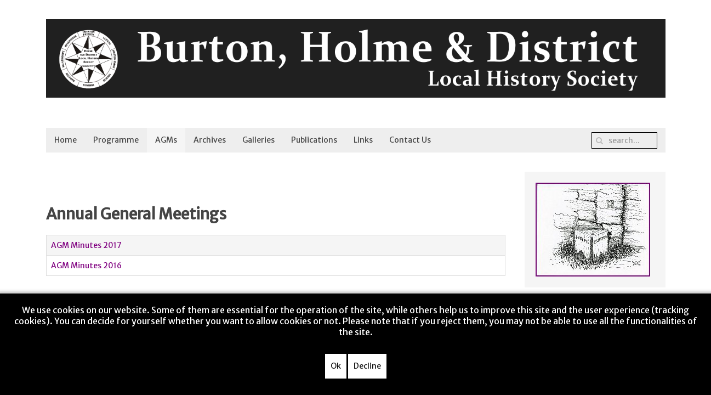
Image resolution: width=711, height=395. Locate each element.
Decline (367, 366)
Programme (116, 140)
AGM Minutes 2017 (86, 245)
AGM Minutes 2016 (86, 265)
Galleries (258, 140)
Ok (336, 366)
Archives (210, 140)
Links (363, 140)
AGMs (166, 140)
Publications (314, 140)
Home (65, 140)
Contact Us (410, 140)
